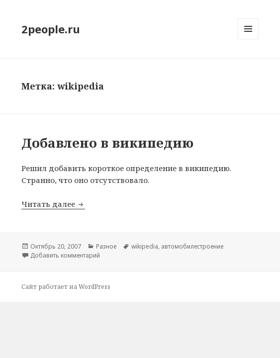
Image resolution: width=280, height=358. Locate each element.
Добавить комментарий (65, 255)
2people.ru (50, 28)
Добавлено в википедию (107, 143)
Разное (106, 246)
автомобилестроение (192, 246)
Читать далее (53, 204)
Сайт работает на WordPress (65, 286)
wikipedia (144, 246)
